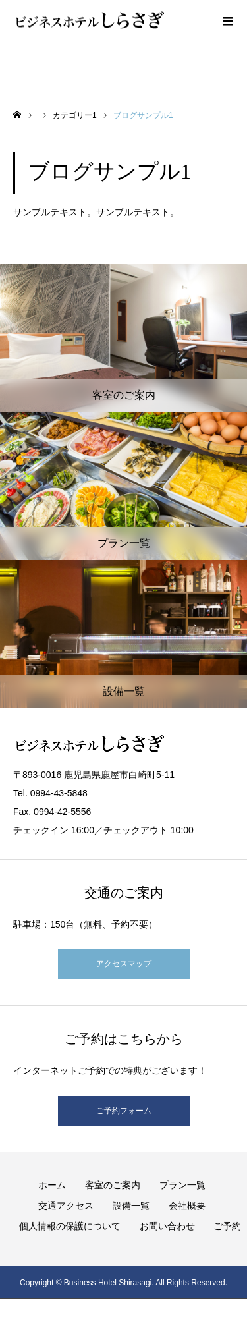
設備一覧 (131, 1205)
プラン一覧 (182, 1185)
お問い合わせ (167, 1226)
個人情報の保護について (70, 1226)
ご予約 (227, 1226)
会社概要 (187, 1205)
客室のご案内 (112, 1185)
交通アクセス (66, 1205)
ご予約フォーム (123, 1110)
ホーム (52, 1185)
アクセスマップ (123, 963)
